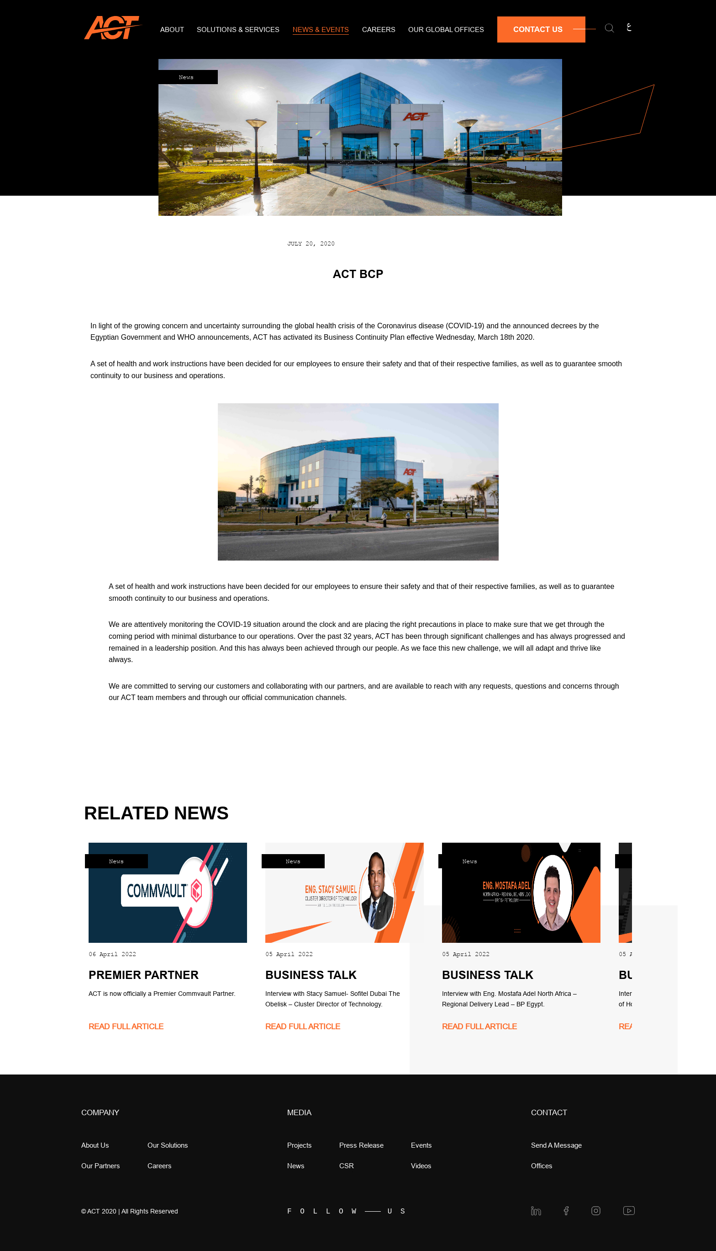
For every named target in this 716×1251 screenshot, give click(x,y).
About (172, 29)
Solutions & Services (238, 29)
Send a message (556, 1145)
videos (421, 1166)
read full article (126, 1026)
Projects (299, 1145)
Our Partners (100, 1166)
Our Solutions (167, 1145)
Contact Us (538, 29)
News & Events (321, 29)
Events (421, 1145)
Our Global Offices (446, 29)
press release (361, 1145)
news (296, 1166)
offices (542, 1166)
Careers (378, 29)
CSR (346, 1166)
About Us (95, 1145)
